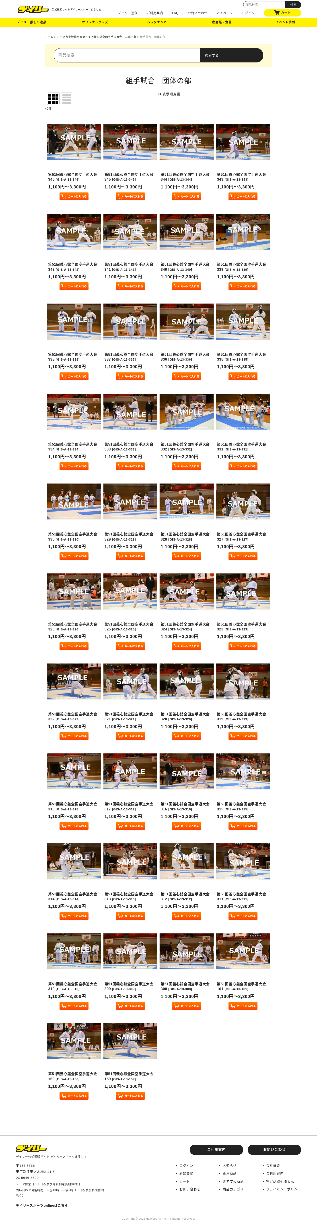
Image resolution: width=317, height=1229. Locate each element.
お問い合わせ (198, 13)
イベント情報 (285, 23)
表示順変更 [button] (169, 94)
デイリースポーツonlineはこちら (42, 1205)
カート (282, 12)
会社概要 (273, 1165)
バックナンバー (158, 23)
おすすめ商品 (233, 1181)
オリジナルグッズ (95, 23)
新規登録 (186, 1173)
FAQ (175, 13)
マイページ (224, 13)
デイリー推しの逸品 (31, 23)
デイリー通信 (128, 13)
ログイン (248, 13)
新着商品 (230, 1173)
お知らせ (230, 1165)
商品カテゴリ (233, 1189)
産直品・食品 (222, 23)
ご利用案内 (155, 13)
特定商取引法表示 (280, 1181)
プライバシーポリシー (283, 1189)
